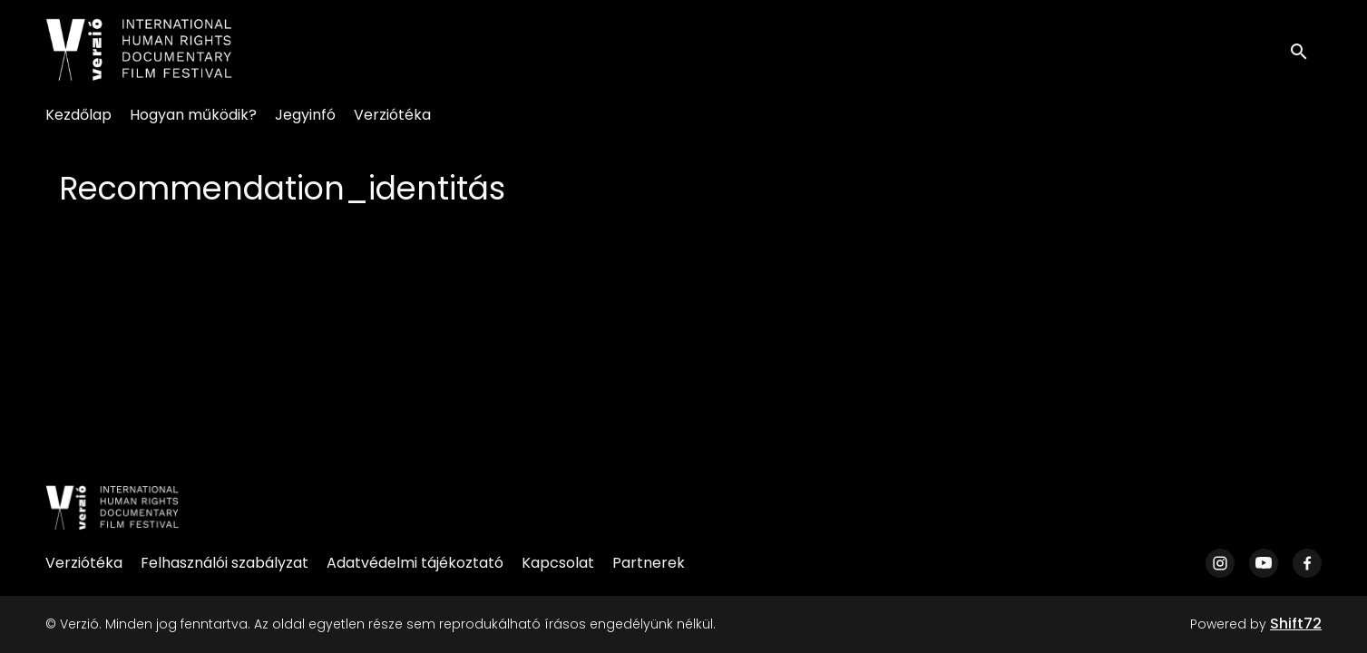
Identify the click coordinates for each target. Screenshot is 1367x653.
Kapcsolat (558, 562)
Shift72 (1296, 623)
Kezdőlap (78, 114)
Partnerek (648, 562)
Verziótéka (392, 114)
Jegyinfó (305, 114)
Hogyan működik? (193, 114)
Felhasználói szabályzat (224, 562)
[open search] (1305, 49)
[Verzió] (112, 508)
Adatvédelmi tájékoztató (415, 562)
